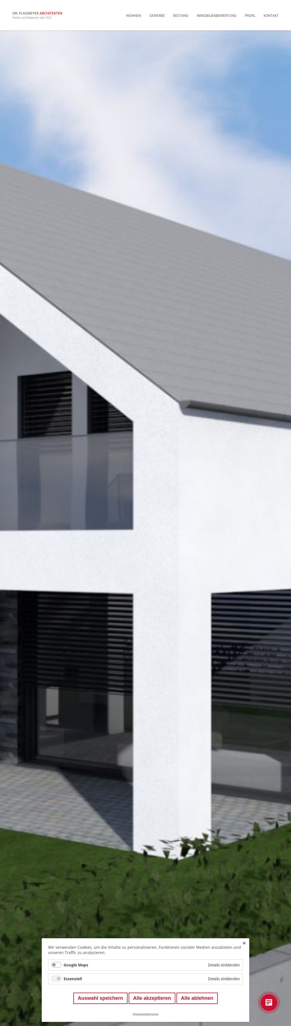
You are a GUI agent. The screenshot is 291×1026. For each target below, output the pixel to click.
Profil (250, 15)
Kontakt (271, 15)
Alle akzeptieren (152, 998)
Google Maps (76, 965)
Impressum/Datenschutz (146, 1013)
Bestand (180, 15)
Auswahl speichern (100, 998)
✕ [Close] (244, 943)
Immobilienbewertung (217, 15)
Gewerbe (157, 15)
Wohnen (133, 15)
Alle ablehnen (197, 998)
